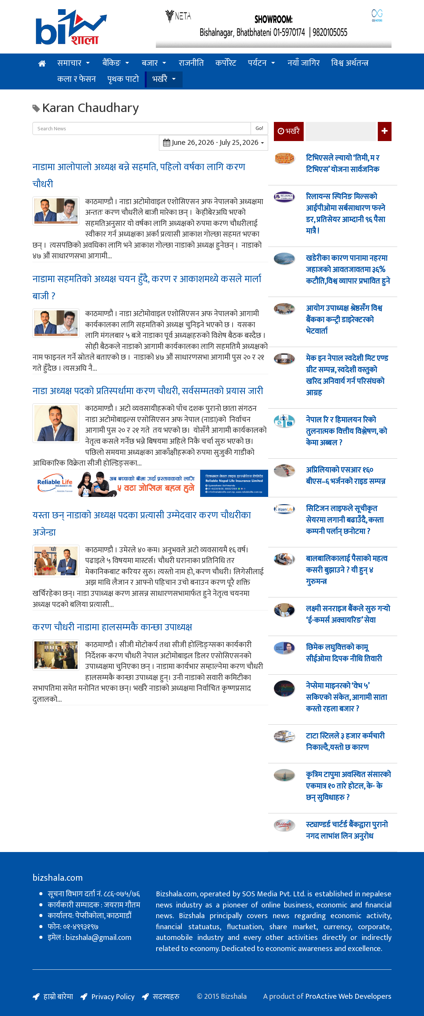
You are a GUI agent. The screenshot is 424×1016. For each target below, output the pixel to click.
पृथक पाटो (123, 79)
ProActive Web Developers (348, 996)
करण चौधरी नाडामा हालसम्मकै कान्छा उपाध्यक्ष (112, 627)
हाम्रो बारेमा (58, 996)
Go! (259, 128)
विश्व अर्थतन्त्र (350, 63)
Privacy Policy (112, 996)
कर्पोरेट (225, 63)
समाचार (69, 63)
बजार (150, 63)
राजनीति (191, 63)
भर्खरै (159, 79)
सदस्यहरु (166, 996)
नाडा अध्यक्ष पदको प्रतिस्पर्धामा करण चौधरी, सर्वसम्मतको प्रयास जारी (147, 391)
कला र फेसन (76, 79)
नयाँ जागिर (304, 63)
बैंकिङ (111, 63)
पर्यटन (257, 63)
